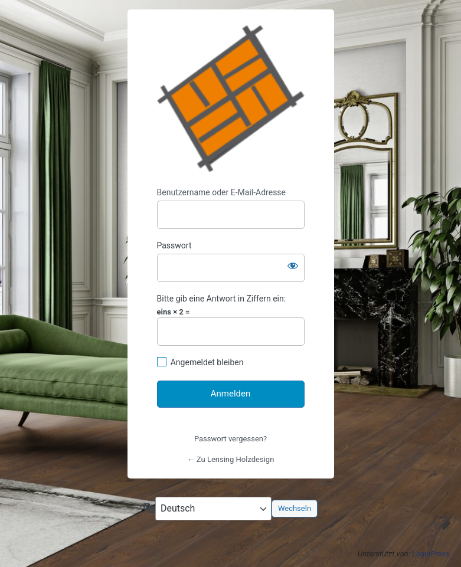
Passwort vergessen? (230, 438)
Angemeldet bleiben (207, 362)
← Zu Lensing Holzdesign (230, 459)
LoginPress (430, 553)
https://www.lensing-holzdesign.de (231, 98)
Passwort (174, 245)
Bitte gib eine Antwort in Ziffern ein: (221, 298)
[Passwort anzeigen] (293, 265)
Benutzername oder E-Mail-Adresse (221, 192)
